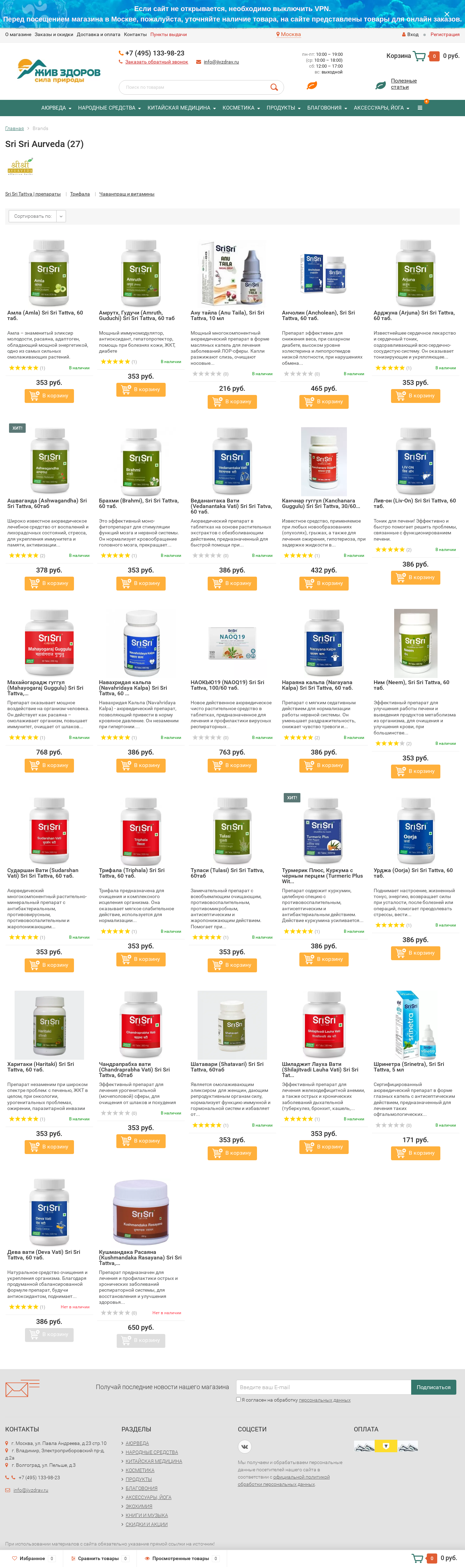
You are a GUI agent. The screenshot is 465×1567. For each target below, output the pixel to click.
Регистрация (445, 34)
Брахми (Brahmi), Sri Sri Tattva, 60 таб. (139, 503)
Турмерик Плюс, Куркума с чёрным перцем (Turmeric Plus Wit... (322, 876)
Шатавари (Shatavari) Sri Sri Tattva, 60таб (227, 1067)
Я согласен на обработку (293, 1400)
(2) (27, 555)
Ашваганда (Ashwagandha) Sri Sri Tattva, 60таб (47, 503)
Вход (410, 34)
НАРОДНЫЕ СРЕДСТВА (106, 108)
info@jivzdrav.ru (221, 61)
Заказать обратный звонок (156, 61)
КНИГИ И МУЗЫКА (147, 1515)
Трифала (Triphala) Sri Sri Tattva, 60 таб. (132, 873)
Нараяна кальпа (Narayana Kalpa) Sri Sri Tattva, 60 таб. (317, 685)
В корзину (55, 395)
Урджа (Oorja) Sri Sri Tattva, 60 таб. (413, 873)
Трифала (80, 194)
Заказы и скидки (54, 34)
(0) (210, 374)
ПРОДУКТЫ (281, 108)
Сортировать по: (33, 216)
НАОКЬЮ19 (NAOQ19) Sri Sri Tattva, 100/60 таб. (227, 685)
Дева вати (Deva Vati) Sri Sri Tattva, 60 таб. (43, 1255)
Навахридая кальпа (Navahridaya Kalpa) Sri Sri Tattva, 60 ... (133, 688)
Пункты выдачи (168, 34)
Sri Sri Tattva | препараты (33, 194)
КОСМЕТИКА (239, 108)
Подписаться (434, 1387)
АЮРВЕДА (53, 108)
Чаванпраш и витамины (127, 194)
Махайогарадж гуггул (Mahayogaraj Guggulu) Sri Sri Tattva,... (45, 688)
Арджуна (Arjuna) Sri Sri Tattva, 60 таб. (414, 315)
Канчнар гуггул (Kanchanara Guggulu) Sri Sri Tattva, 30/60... (321, 503)
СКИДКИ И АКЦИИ (147, 1524)
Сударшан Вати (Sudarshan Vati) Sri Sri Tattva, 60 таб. (42, 873)
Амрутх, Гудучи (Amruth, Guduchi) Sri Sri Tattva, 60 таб (137, 315)
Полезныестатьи (404, 83)
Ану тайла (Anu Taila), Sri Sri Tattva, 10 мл (227, 315)
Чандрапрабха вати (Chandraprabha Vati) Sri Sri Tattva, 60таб (134, 1069)
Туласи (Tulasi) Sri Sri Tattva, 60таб (227, 873)
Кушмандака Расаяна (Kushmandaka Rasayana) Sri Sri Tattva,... (140, 1257)
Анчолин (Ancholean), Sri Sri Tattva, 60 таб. (318, 315)
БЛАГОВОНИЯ (324, 108)
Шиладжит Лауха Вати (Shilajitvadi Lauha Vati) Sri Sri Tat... (320, 1069)
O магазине (18, 34)
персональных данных (325, 1400)
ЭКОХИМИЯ (139, 1506)
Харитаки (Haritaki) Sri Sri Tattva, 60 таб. (40, 1067)
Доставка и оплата (99, 34)
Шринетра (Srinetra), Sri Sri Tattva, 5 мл (409, 1067)
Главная (14, 128)
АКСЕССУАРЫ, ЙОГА (379, 108)
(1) (27, 368)
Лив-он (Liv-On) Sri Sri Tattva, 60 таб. (415, 503)
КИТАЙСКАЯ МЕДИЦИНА (179, 108)
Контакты (135, 34)
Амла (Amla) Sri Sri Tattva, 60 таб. (45, 315)
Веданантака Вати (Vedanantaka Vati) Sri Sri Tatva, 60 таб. (231, 506)
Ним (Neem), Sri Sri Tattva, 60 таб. (411, 685)
